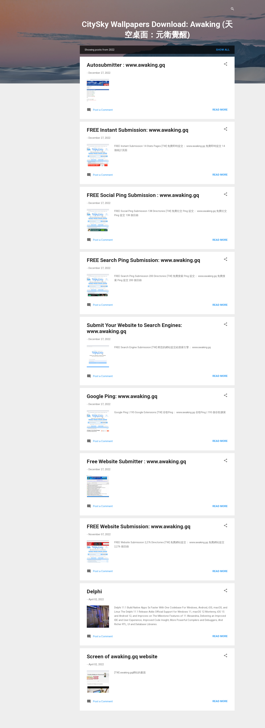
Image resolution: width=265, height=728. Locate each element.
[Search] (232, 9)
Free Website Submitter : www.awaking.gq (136, 461)
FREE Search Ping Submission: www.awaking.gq (143, 260)
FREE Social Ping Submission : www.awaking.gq (143, 195)
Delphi (94, 591)
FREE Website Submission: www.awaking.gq (138, 526)
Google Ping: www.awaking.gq (122, 396)
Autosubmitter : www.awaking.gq (126, 65)
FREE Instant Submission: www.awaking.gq (137, 130)
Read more (220, 109)
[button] (225, 64)
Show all (223, 49)
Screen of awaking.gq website (122, 656)
